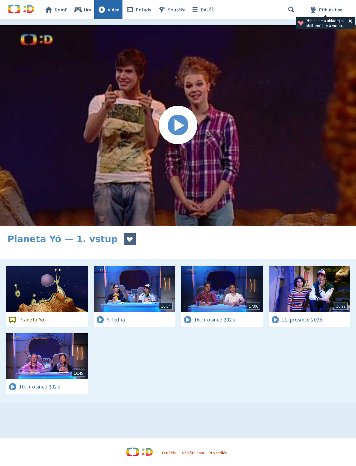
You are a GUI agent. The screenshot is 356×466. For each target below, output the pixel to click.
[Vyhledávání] (291, 9)
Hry (82, 9)
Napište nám (193, 452)
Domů (56, 9)
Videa (108, 9)
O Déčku (169, 452)
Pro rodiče (218, 452)
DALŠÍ (201, 9)
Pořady (138, 9)
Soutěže (171, 9)
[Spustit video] (178, 125)
